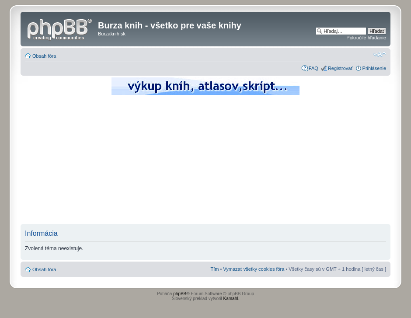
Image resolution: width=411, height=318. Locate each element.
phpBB (179, 293)
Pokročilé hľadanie (366, 37)
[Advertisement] (205, 162)
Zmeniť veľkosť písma (379, 54)
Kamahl (230, 298)
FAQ (313, 68)
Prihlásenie (374, 68)
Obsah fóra (44, 56)
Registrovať (340, 68)
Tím (214, 269)
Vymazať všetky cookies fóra (253, 269)
